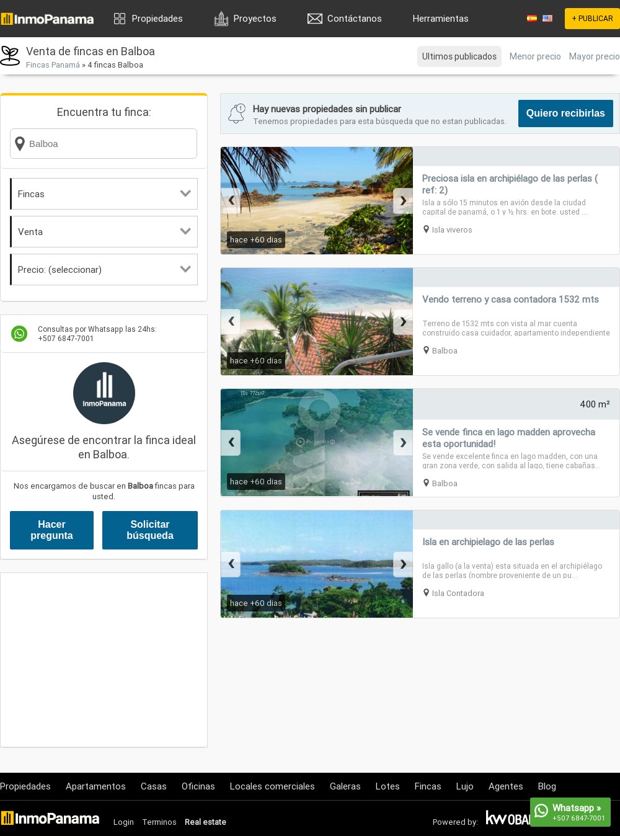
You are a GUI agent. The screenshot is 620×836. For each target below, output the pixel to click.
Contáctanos (354, 18)
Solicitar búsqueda (150, 530)
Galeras (345, 786)
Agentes (506, 786)
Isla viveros (452, 230)
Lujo (465, 786)
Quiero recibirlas (565, 113)
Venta (104, 232)
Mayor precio (594, 56)
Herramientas (441, 18)
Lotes (388, 786)
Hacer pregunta (51, 530)
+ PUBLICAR (592, 18)
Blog (547, 786)
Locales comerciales (272, 786)
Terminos (159, 822)
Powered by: (455, 822)
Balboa (445, 350)
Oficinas (198, 786)
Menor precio (535, 56)
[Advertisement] (104, 659)
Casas (154, 786)
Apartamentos (96, 786)
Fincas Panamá (53, 65)
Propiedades (157, 18)
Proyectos (255, 18)
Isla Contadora (458, 593)
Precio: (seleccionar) (104, 269)
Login (123, 822)
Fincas (104, 194)
